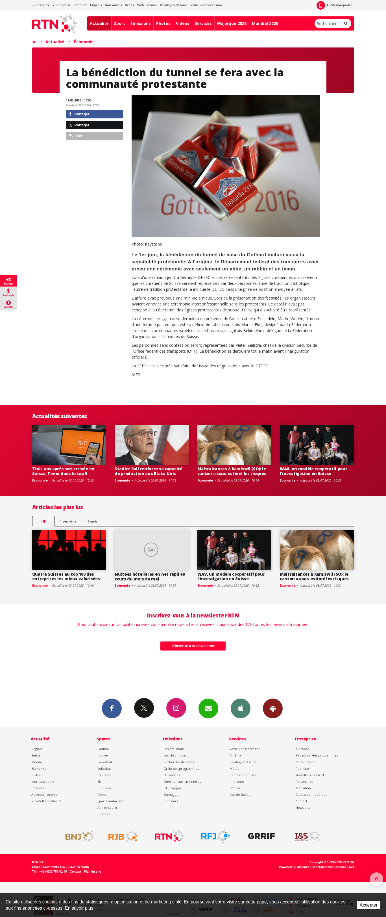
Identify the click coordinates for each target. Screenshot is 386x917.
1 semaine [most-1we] (68, 521)
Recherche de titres (178, 762)
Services (203, 23)
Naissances (113, 5)
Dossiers (37, 788)
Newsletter (304, 807)
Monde (36, 762)
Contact (301, 801)
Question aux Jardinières (182, 781)
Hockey (102, 755)
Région (36, 749)
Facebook (112, 708)
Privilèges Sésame (173, 5)
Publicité (302, 768)
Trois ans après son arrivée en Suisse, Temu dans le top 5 (63, 471)
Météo (234, 768)
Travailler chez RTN (310, 775)
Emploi (235, 788)
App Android (273, 708)
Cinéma (235, 755)
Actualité (99, 23)
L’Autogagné (172, 788)
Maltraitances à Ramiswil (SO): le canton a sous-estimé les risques (231, 471)
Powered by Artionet (294, 867)
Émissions (140, 23)
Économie (84, 41)
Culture (37, 775)
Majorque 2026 (232, 23)
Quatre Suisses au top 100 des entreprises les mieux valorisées (66, 576)
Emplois (96, 5)
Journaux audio (42, 781)
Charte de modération (313, 794)
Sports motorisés (110, 801)
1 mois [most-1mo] (92, 521)
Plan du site (92, 871)
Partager (79, 114)
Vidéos (182, 23)
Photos (163, 23)
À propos (302, 749)
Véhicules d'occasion (206, 5)
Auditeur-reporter (334, 5)
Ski (99, 781)
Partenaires (304, 781)
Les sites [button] (41, 5)
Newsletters (208, 708)
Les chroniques (175, 755)
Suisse (36, 755)
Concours (170, 801)
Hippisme (104, 788)
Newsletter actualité (46, 801)
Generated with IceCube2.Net (332, 867)
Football (103, 749)
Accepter (369, 905)
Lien (76, 136)
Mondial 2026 (265, 23)
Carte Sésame (147, 5)
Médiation (303, 788)
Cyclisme (104, 775)
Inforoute (80, 5)
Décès (129, 5)
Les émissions (173, 749)
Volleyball (104, 768)
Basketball (105, 762)
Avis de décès (240, 794)
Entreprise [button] (62, 5)
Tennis (102, 794)
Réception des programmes (317, 755)
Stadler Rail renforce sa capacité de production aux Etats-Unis (148, 471)
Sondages (170, 794)
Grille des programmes (181, 768)
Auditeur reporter (45, 794)
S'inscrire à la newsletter (193, 646)
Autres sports (107, 807)
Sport (119, 23)
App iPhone (240, 708)
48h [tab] (43, 521)
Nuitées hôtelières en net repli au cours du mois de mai (150, 576)
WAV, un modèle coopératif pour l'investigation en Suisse (313, 471)
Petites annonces (243, 775)
